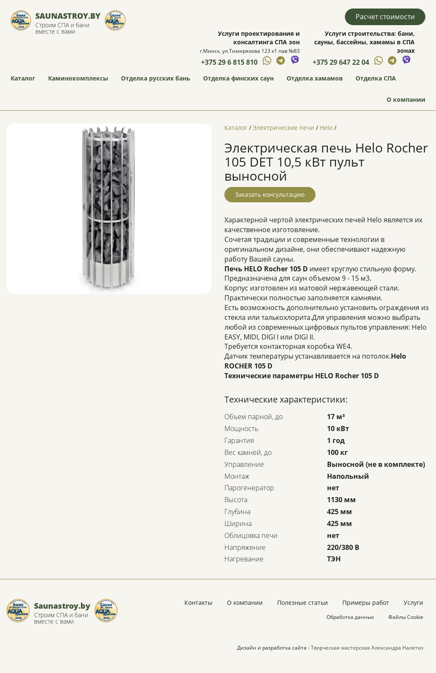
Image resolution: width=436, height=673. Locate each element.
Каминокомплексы (78, 78)
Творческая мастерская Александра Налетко (367, 647)
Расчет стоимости (385, 16)
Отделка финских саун (238, 78)
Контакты (198, 602)
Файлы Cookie (405, 617)
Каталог (23, 78)
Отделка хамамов (315, 78)
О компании (406, 99)
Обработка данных (350, 617)
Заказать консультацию (270, 194)
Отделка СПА (376, 78)
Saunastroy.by (67, 16)
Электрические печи (283, 128)
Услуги (413, 602)
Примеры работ (365, 602)
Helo (326, 128)
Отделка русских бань (155, 78)
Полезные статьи (302, 602)
